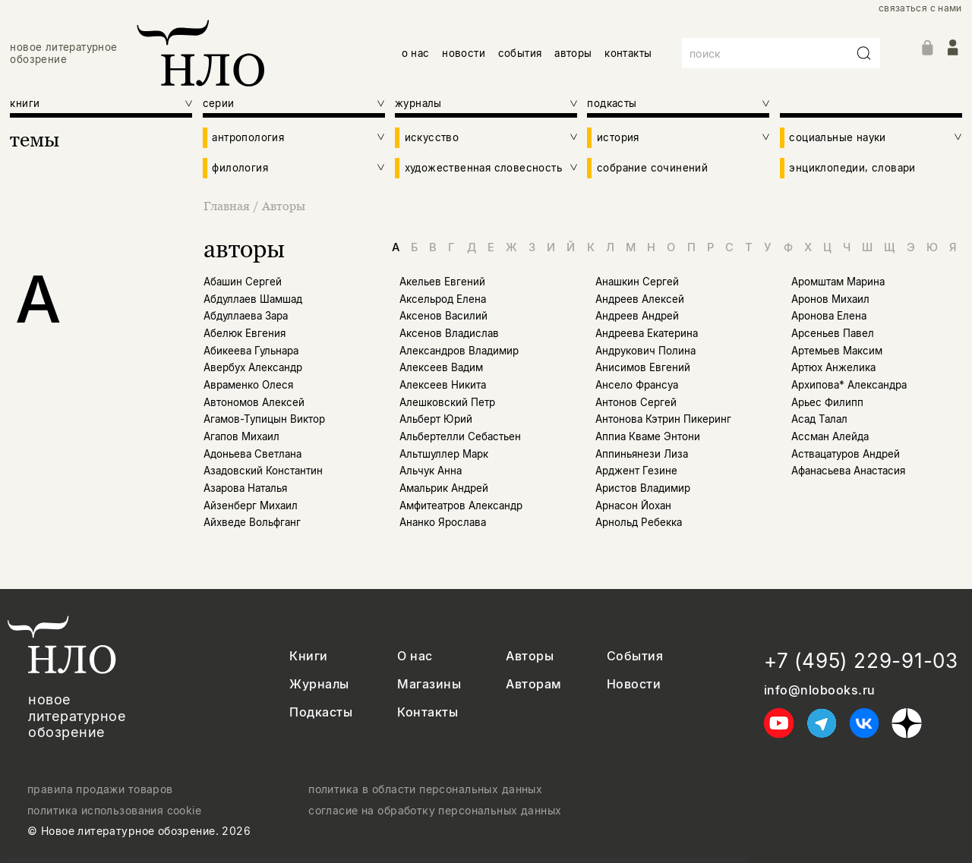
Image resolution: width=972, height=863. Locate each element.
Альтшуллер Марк (443, 454)
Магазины (429, 684)
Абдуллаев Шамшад (253, 299)
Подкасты (320, 712)
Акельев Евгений (442, 282)
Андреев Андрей (637, 316)
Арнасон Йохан (633, 505)
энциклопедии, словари (852, 168)
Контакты (427, 712)
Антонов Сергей (636, 402)
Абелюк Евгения (245, 333)
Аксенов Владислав (449, 333)
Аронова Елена (828, 316)
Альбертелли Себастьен (460, 436)
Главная (228, 206)
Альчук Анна (430, 471)
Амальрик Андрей (443, 488)
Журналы (319, 684)
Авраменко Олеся (248, 385)
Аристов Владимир (642, 488)
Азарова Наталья (245, 488)
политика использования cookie (114, 811)
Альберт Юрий (435, 419)
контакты (628, 53)
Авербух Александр (253, 367)
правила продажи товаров (100, 789)
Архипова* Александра (849, 385)
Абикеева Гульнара (251, 351)
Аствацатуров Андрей (845, 454)
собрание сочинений (652, 168)
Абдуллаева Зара (246, 316)
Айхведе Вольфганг (252, 522)
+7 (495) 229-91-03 (861, 660)
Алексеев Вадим (441, 367)
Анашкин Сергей (637, 282)
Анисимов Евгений (642, 367)
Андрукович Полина (645, 351)
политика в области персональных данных (425, 789)
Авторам (533, 684)
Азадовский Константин (263, 471)
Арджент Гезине (636, 471)
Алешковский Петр (447, 402)
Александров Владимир (459, 351)
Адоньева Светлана (252, 454)
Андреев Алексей (639, 299)
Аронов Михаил (830, 299)
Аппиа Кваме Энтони (647, 436)
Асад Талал (819, 419)
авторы (573, 53)
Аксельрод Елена (442, 299)
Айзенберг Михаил (251, 505)
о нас (416, 53)
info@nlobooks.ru (820, 690)
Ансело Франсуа (636, 385)
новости (463, 53)
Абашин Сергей (243, 282)
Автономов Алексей (254, 402)
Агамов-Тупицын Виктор (264, 419)
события (520, 53)
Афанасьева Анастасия (848, 471)
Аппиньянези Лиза (641, 454)
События (635, 656)
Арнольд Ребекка (638, 522)
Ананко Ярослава (442, 522)
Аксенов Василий (443, 316)
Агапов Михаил (241, 436)
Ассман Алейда (830, 436)
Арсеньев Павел (832, 333)
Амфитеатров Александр (460, 505)
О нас (414, 656)
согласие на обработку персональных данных (434, 811)
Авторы (283, 206)
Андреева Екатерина (646, 333)
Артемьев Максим (836, 351)
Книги (308, 656)
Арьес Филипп (827, 402)
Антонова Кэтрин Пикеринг (663, 419)
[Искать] (864, 53)
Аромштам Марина (838, 282)
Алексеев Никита (442, 385)
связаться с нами (920, 8)
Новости (634, 684)
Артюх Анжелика (833, 367)
